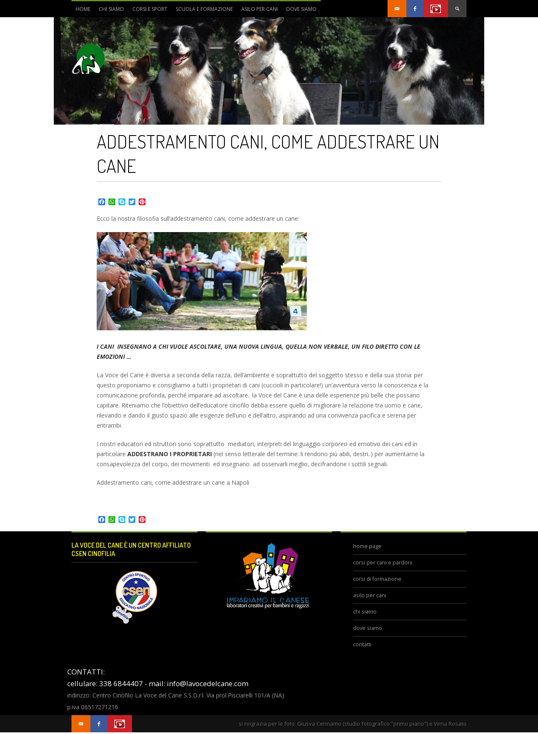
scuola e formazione (202, 11)
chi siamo (109, 11)
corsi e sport (147, 11)
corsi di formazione (377, 578)
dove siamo (299, 11)
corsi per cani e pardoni (382, 562)
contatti (362, 644)
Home (83, 9)
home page (367, 546)
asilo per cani (259, 9)
